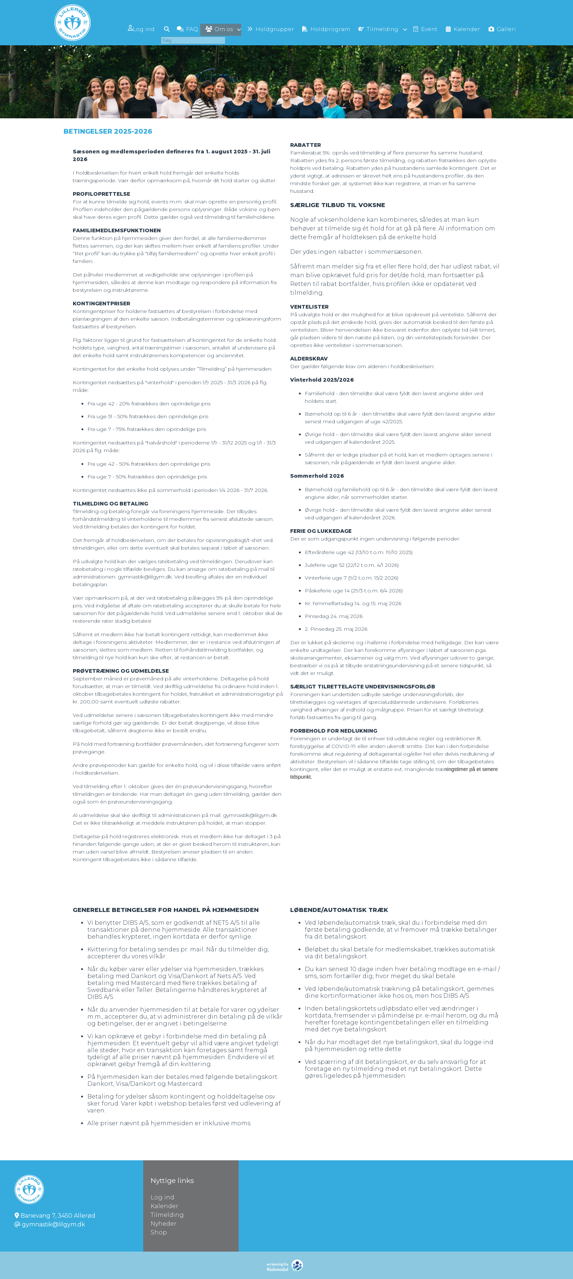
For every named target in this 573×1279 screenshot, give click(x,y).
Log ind (128, 28)
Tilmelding (167, 1214)
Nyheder (164, 1223)
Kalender (164, 1206)
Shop (159, 1232)
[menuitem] (129, 28)
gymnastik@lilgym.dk (53, 1224)
